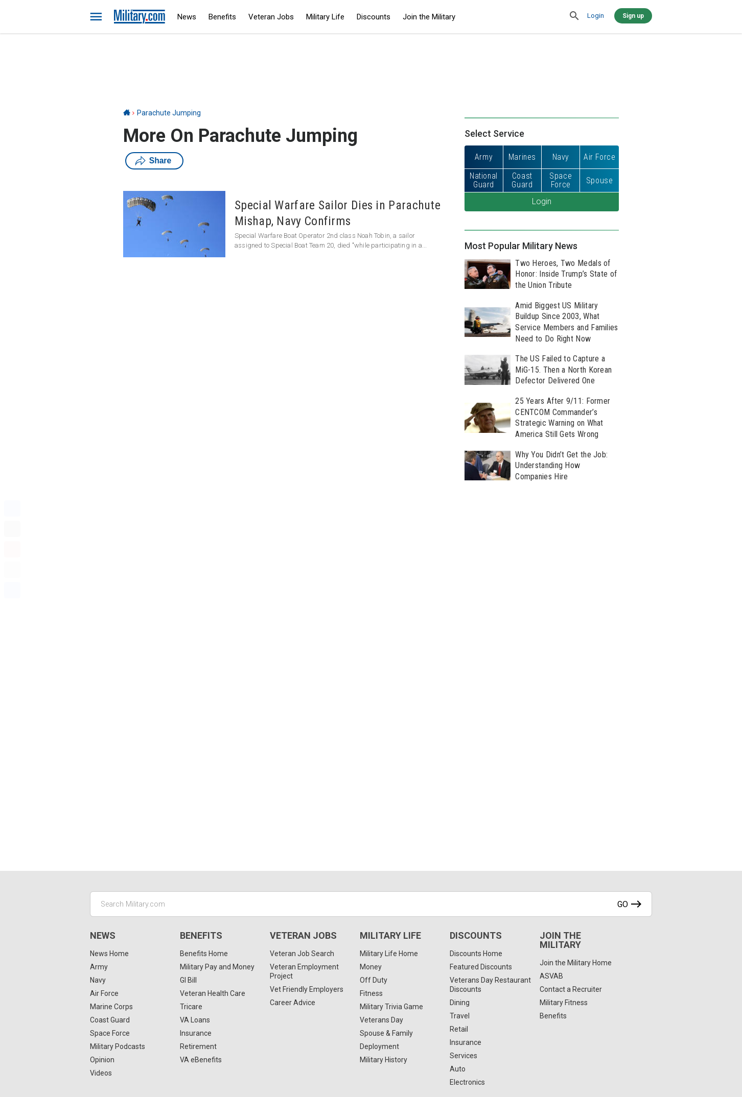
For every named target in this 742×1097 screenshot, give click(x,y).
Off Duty (373, 980)
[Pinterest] (12, 549)
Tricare (191, 1007)
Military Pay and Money (217, 967)
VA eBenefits (201, 1060)
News (186, 16)
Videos (101, 1073)
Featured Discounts (481, 967)
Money (371, 967)
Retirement (198, 1046)
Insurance (196, 1033)
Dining (460, 1002)
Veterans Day (381, 1020)
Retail (459, 1029)
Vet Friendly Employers (306, 989)
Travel (460, 1016)
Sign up (633, 15)
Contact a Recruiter (571, 989)
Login (595, 15)
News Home (109, 953)
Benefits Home (204, 953)
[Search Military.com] (371, 904)
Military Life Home (389, 953)
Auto (458, 1069)
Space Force (110, 1033)
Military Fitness (564, 1002)
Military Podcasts (117, 1046)
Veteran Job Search (302, 953)
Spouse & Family (386, 1033)
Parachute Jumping (169, 113)
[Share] (12, 590)
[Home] (126, 113)
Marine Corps (111, 1007)
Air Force (104, 993)
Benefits (222, 16)
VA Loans (195, 1020)
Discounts (373, 16)
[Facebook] (12, 508)
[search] (574, 16)
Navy (98, 980)
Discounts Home (476, 953)
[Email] (12, 569)
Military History (383, 1060)
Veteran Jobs (271, 16)
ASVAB (551, 976)
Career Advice (292, 1002)
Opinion (102, 1060)
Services (463, 1056)
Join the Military (429, 16)
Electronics (467, 1082)
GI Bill (188, 980)
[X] (12, 529)
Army (99, 967)
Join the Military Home (576, 963)
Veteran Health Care (212, 993)
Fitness (371, 993)
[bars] (96, 17)
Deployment (379, 1046)
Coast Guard (110, 1020)
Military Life (325, 16)
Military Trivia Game (391, 1007)
